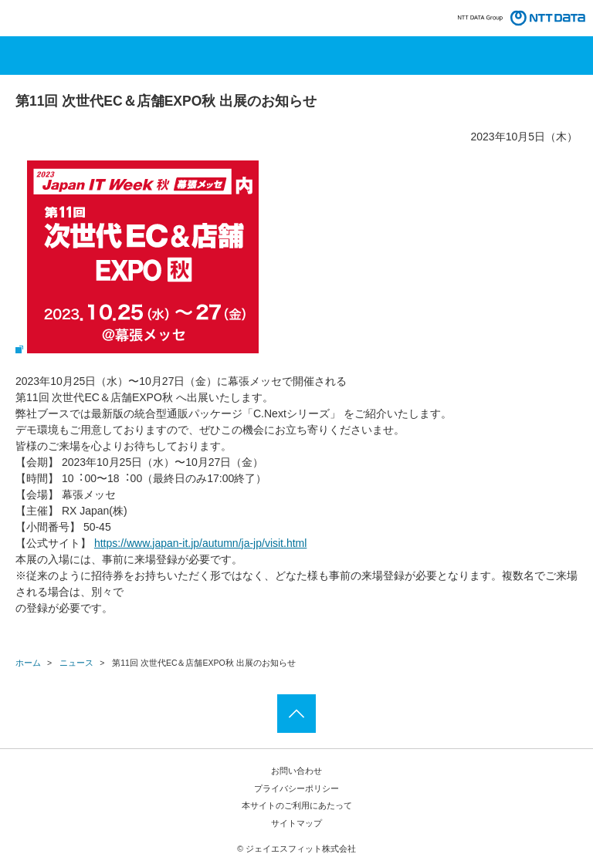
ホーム (28, 662)
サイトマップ (296, 823)
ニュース (76, 662)
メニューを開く (296, 55)
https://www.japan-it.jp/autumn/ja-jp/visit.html (200, 543)
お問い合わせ (296, 770)
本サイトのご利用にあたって (297, 805)
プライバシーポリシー (296, 788)
